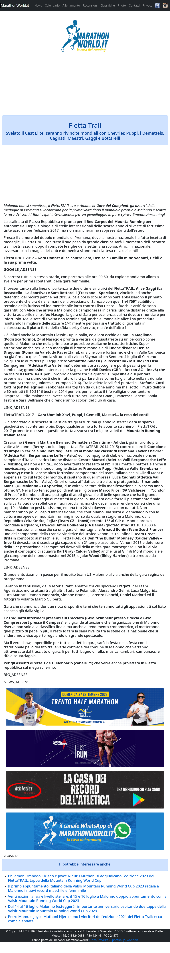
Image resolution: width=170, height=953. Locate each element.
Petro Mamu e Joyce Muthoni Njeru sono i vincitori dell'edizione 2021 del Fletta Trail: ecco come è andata (85, 918)
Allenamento (71, 5)
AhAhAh (132, 940)
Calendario (52, 5)
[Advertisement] (85, 86)
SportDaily (117, 940)
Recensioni (90, 5)
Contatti (134, 5)
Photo (122, 5)
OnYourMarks (98, 940)
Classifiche (107, 5)
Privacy (147, 5)
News (38, 5)
